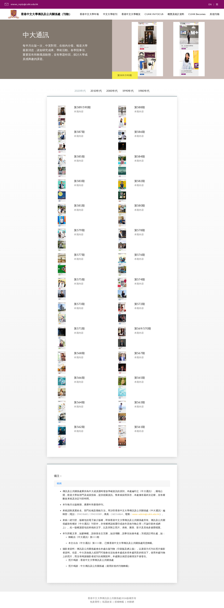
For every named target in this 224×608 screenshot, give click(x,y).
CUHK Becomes (197, 14)
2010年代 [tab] (95, 90)
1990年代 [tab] (129, 90)
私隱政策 (107, 601)
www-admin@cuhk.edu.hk (145, 514)
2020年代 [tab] (78, 90)
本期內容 (79, 111)
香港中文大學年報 (89, 14)
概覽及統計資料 (176, 14)
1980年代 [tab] (145, 90)
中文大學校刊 (110, 14)
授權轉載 (119, 601)
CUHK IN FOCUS (154, 14)
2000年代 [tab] (112, 90)
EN (210, 4)
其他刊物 (214, 14)
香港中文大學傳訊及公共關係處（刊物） (47, 14)
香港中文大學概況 (131, 14)
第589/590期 (126, 74)
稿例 (59, 483)
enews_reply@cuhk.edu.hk (24, 4)
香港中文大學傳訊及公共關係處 (104, 598)
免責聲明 (95, 601)
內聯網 (130, 601)
